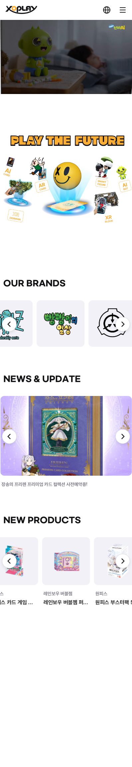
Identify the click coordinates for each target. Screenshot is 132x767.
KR (107, 10)
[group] (42, 323)
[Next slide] (122, 324)
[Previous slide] (9, 324)
